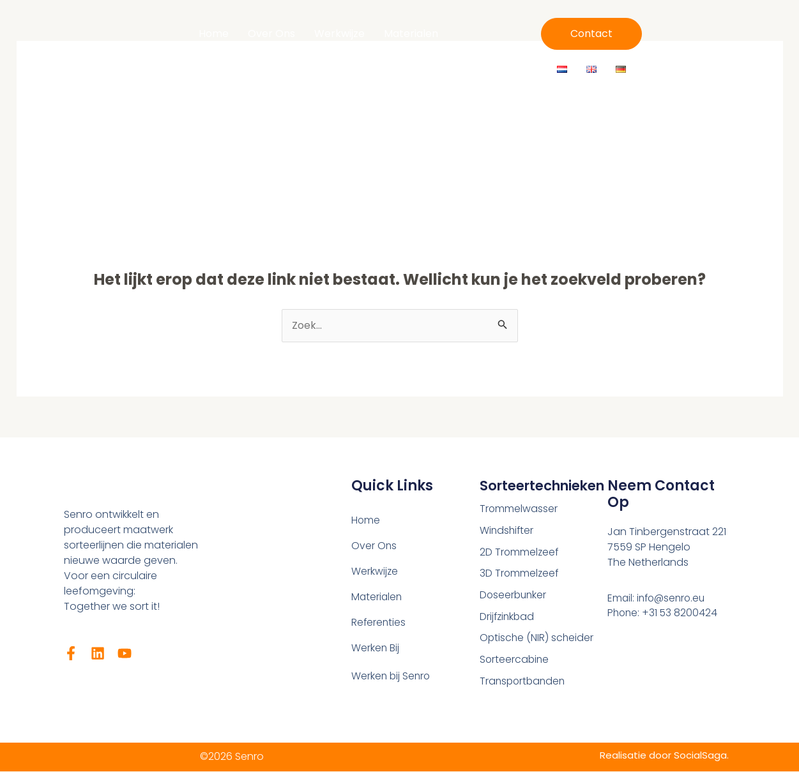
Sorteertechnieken (548, 486)
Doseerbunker (514, 596)
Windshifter (507, 531)
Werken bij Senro (391, 676)
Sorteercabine (515, 661)
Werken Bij (421, 50)
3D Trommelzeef (520, 574)
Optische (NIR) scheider (537, 639)
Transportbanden (524, 683)
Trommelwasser (519, 509)
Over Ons (271, 33)
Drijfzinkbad (508, 617)
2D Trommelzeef (520, 552)
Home (214, 33)
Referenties (347, 50)
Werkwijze (339, 33)
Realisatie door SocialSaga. (662, 755)
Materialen (411, 33)
